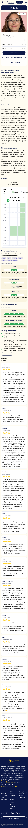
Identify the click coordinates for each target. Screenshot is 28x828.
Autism (12, 793)
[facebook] (3, 813)
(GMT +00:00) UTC (13, 184)
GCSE (11, 808)
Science (12, 804)
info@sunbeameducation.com (9, 786)
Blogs (2, 797)
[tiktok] (18, 813)
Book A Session (14, 53)
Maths (11, 801)
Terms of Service (10, 782)
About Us (3, 793)
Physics (12, 802)
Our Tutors (4, 795)
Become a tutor (14, 818)
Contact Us (4, 799)
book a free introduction (14, 57)
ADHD (11, 792)
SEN (11, 797)
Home (2, 792)
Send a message (14, 62)
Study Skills (13, 806)
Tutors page (4, 781)
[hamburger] (26, 2)
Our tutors (11, 2)
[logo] (2, 2)
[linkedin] (13, 813)
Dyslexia (12, 795)
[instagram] (8, 813)
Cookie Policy (23, 797)
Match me (19, 2)
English (12, 799)
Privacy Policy (23, 792)
